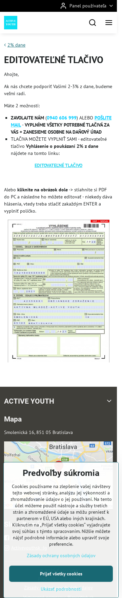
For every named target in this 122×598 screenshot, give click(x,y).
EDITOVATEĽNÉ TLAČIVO (58, 165)
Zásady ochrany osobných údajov (61, 575)
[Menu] (109, 22)
